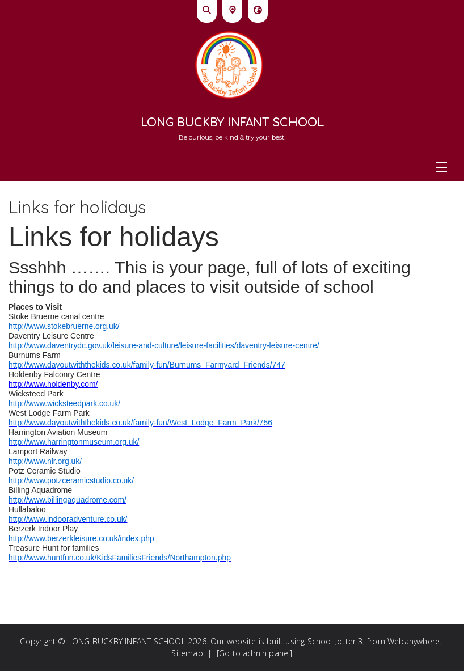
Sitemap (187, 653)
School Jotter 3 (335, 641)
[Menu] (232, 167)
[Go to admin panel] (255, 653)
